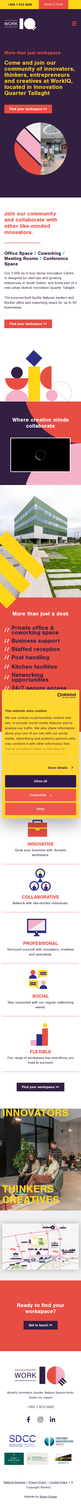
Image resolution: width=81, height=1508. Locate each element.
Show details (58, 767)
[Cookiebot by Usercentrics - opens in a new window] (57, 696)
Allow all (40, 781)
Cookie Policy (59, 1482)
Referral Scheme (14, 1482)
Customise (41, 795)
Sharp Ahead (48, 1496)
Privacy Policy (37, 1482)
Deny (40, 809)
